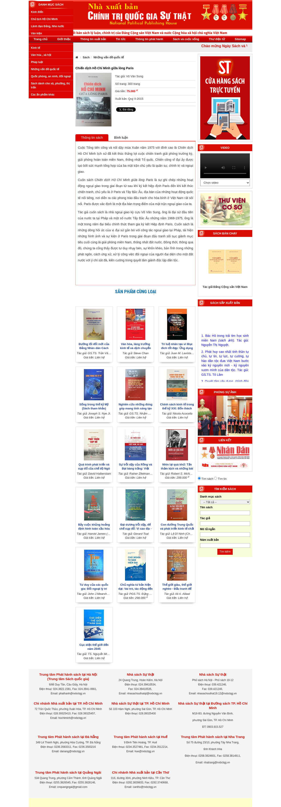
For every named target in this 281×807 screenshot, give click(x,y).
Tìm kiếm (225, 551)
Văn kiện (36, 86)
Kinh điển (37, 64)
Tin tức (120, 39)
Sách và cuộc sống (186, 39)
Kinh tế (35, 100)
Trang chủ (40, 39)
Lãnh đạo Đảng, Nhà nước (47, 79)
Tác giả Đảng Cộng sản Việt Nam (225, 287)
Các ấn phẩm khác (43, 147)
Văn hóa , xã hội (41, 107)
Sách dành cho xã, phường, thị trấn (50, 138)
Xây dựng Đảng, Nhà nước (47, 93)
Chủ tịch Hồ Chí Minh (44, 72)
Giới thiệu (64, 39)
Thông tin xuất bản (93, 39)
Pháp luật (37, 114)
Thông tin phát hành (149, 39)
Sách (86, 57)
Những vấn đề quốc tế (45, 122)
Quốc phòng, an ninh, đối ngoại (51, 129)
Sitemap (240, 39)
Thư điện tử (217, 39)
